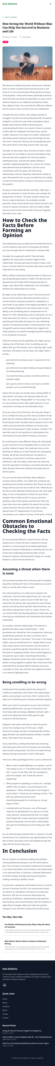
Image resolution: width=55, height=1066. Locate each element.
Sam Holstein (10, 3)
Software (6, 1006)
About (5, 1003)
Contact (6, 1018)
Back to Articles (10, 17)
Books (5, 1010)
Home (5, 999)
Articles (5, 1014)
